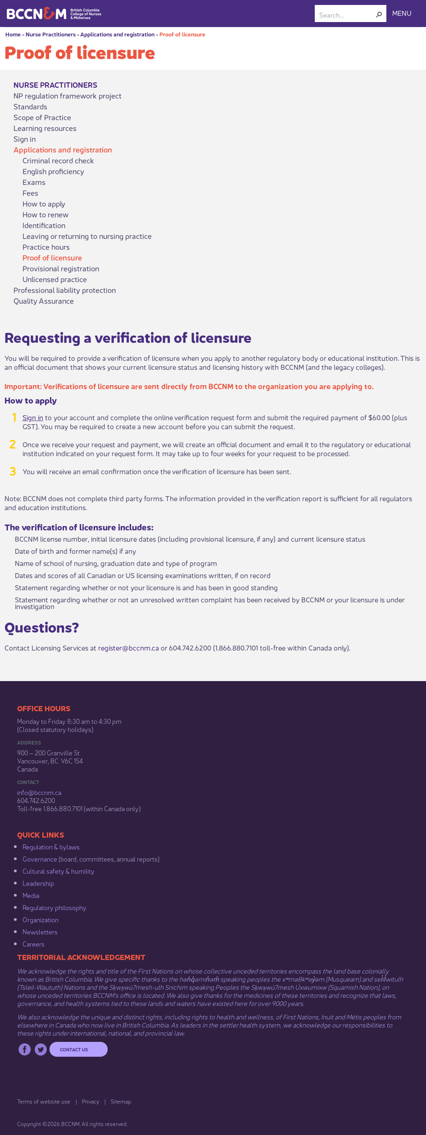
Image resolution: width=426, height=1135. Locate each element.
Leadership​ (38, 883)
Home (13, 34)
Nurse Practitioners (51, 34)
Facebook (24, 1049)
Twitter (40, 1049)
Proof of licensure (182, 34)
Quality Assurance (44, 300)
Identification (44, 225)
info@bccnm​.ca (39, 792)
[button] (379, 14)
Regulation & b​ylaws (51, 846)
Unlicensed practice (55, 279)
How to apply (44, 203)
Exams (34, 181)
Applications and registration (117, 34)
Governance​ (40, 858)
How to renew (45, 214)
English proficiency (53, 171)
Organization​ (41, 919)
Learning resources (45, 127)
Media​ (31, 895)
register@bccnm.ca (128, 647)
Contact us (74, 1049)
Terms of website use (43, 1101)
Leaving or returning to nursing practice (87, 235)
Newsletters (40, 931)
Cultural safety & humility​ (59, 870)
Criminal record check (58, 160)
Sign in (25, 138)
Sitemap (121, 1101)
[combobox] (347, 14)
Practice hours (46, 246)
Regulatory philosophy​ (54, 907)
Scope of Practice (42, 117)
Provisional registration (61, 268)
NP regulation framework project (68, 95)
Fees (30, 192)
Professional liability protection (65, 289)
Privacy (90, 1101)
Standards (30, 106)
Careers (34, 943)
